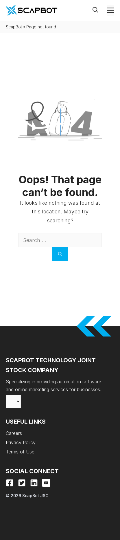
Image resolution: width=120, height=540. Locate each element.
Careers (14, 433)
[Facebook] (10, 483)
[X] (22, 483)
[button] (100, 10)
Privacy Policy (21, 442)
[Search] (60, 254)
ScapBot (14, 26)
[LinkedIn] (34, 483)
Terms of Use (20, 452)
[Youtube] (46, 483)
